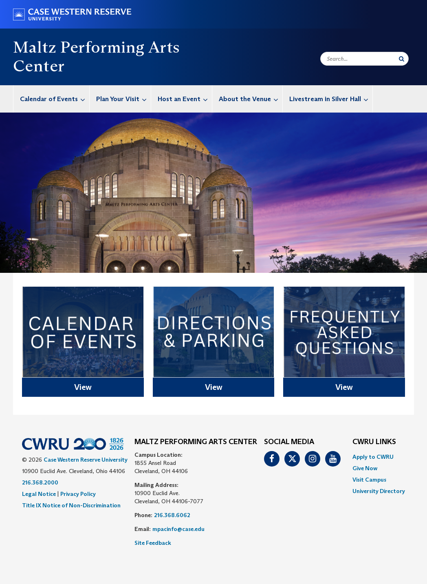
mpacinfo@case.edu (178, 529)
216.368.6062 (172, 515)
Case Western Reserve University (86, 459)
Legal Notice (39, 494)
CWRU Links (374, 442)
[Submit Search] (401, 59)
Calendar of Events (54, 99)
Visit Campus (369, 479)
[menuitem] (51, 99)
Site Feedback (152, 542)
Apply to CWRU (373, 456)
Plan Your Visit (123, 99)
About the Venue (250, 99)
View (83, 387)
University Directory (378, 491)
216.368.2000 (40, 482)
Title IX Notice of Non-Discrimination (71, 505)
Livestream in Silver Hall (330, 99)
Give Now (364, 468)
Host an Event (185, 99)
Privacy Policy (78, 494)
